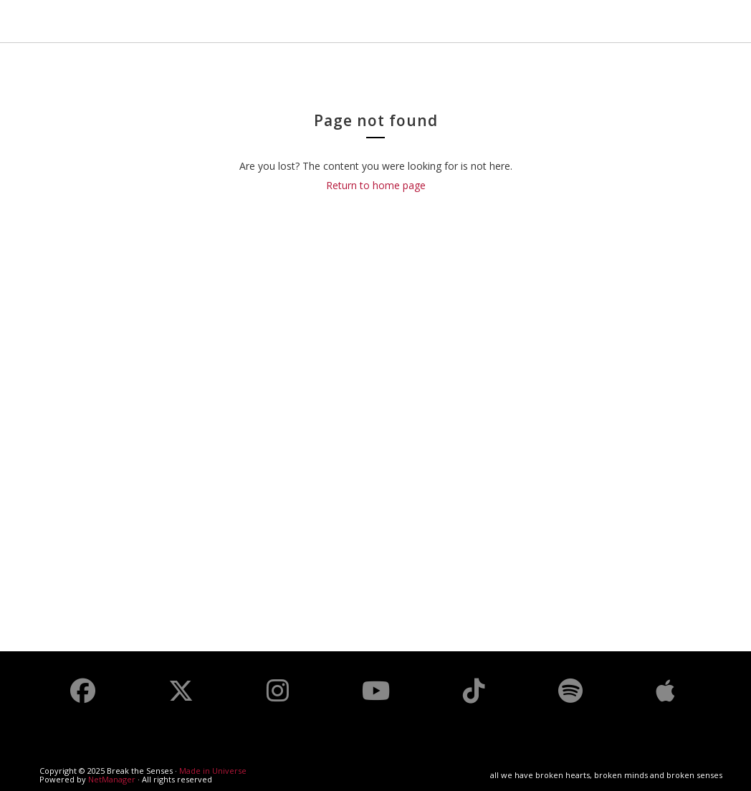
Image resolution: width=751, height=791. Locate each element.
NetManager (111, 779)
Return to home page (376, 185)
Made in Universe (213, 770)
